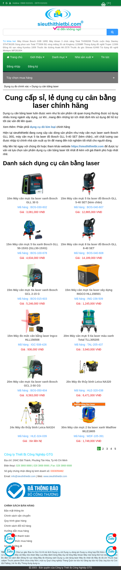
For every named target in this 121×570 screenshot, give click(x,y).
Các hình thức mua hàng (18, 540)
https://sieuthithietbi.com (87, 146)
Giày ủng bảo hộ (106, 561)
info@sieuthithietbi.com (23, 476)
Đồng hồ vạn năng (29, 558)
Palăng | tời (9, 563)
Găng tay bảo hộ (90, 561)
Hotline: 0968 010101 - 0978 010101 (30, 3)
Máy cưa (40, 555)
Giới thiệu (37, 57)
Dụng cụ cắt (57, 552)
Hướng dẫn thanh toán (17, 535)
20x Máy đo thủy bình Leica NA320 (88, 381)
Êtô (97, 552)
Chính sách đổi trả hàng (17, 525)
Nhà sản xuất (84, 57)
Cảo (37, 552)
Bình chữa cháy (27, 561)
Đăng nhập (13, 66)
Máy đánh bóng (51, 555)
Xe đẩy (18, 563)
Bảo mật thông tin (14, 510)
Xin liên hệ (35, 441)
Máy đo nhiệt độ (86, 558)
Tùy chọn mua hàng (19, 77)
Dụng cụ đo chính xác (16, 86)
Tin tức (105, 57)
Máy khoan (78, 555)
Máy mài (87, 555)
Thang (65, 561)
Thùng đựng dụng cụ (30, 563)
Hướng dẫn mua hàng (16, 530)
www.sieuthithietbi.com (55, 476)
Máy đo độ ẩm (100, 558)
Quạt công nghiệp (54, 561)
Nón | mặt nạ (40, 561)
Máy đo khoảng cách (47, 558)
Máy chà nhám (28, 555)
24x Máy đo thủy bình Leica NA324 (32, 427)
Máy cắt (18, 555)
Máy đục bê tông (65, 555)
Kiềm (102, 552)
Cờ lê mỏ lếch (45, 552)
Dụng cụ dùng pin (71, 552)
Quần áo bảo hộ (76, 561)
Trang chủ (14, 57)
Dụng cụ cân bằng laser (67, 558)
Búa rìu (31, 552)
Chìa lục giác (21, 552)
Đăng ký (33, 66)
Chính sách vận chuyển (17, 515)
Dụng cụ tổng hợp (88, 552)
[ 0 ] (109, 3)
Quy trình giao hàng (15, 520)
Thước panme (13, 561)
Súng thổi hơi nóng (100, 555)
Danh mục (59, 57)
